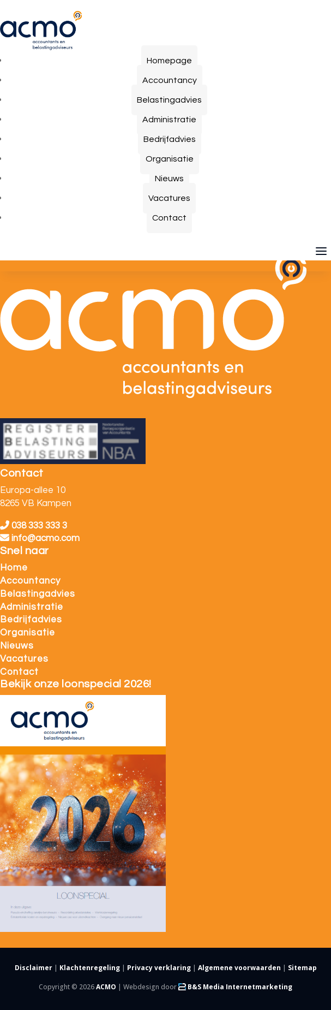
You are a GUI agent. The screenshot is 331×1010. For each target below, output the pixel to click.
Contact (19, 672)
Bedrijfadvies (31, 620)
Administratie (31, 607)
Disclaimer (33, 967)
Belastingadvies (37, 594)
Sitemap (302, 967)
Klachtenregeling (89, 967)
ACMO (106, 986)
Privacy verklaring (159, 967)
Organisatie (27, 633)
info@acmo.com (40, 538)
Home (14, 568)
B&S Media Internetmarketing (235, 986)
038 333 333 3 (33, 526)
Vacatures (24, 659)
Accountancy (30, 581)
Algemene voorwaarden (239, 967)
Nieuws (17, 646)
